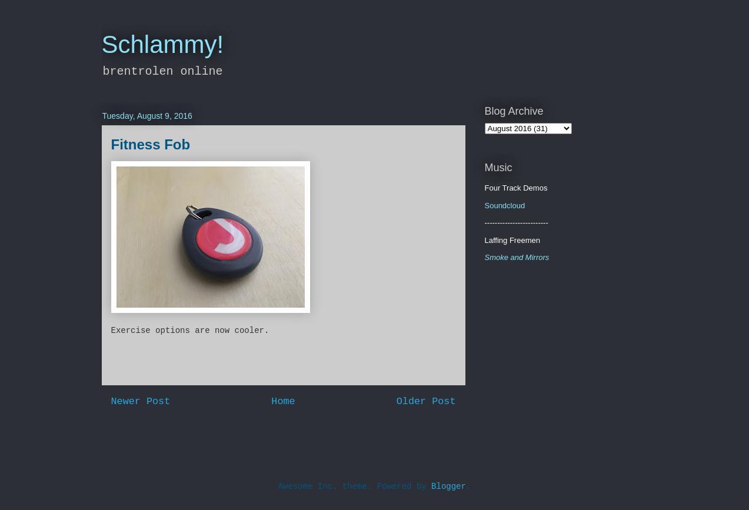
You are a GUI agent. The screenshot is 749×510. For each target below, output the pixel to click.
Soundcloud (505, 205)
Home (283, 401)
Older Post (426, 401)
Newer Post (141, 401)
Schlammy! (163, 44)
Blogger (448, 486)
